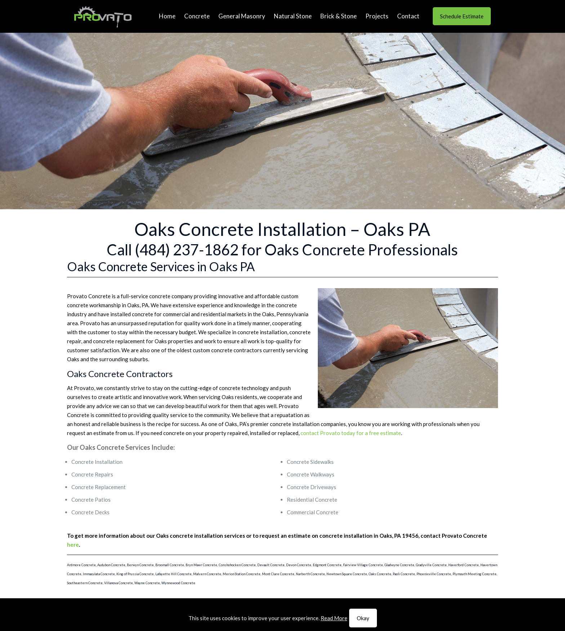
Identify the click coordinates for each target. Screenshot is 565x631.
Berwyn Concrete (140, 565)
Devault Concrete (271, 565)
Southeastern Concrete (85, 583)
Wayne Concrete (147, 583)
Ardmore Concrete (81, 565)
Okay (363, 618)
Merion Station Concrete (242, 574)
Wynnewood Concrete (178, 583)
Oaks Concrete (380, 574)
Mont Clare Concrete (278, 574)
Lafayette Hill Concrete (173, 574)
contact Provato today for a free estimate (351, 433)
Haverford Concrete (463, 565)
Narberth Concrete (310, 574)
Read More (334, 618)
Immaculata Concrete (99, 574)
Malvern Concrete (207, 574)
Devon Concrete (298, 565)
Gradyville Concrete (431, 565)
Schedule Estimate (462, 16)
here (73, 544)
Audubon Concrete (111, 565)
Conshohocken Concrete (237, 565)
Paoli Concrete (404, 574)
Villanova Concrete (118, 583)
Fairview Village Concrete (363, 565)
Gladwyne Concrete (399, 565)
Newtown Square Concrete (346, 574)
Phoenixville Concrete (434, 574)
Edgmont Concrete (327, 565)
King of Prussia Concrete (135, 574)
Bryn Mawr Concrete (201, 565)
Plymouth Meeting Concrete (475, 574)
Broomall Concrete (169, 565)
